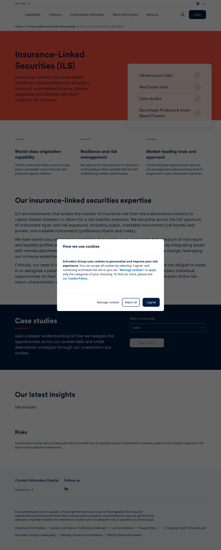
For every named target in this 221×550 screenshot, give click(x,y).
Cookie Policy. (78, 278)
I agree (151, 302)
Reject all (131, 302)
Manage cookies (108, 302)
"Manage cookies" (131, 270)
